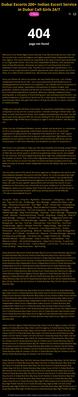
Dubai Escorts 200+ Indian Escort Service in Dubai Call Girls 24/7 (39, 7)
